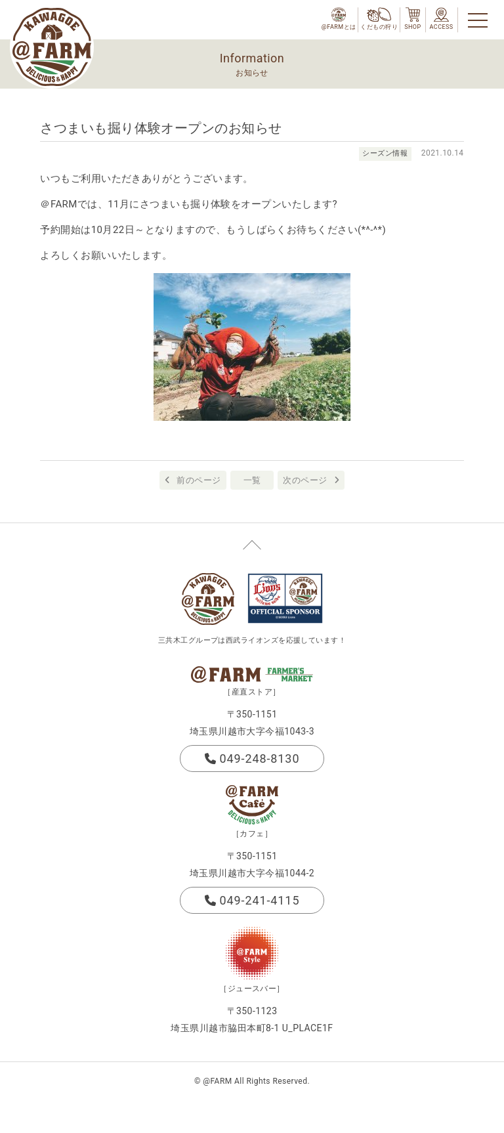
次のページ (305, 480)
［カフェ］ (252, 833)
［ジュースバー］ (252, 988)
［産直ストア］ (251, 691)
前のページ (198, 480)
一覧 (252, 480)
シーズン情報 (385, 153)
